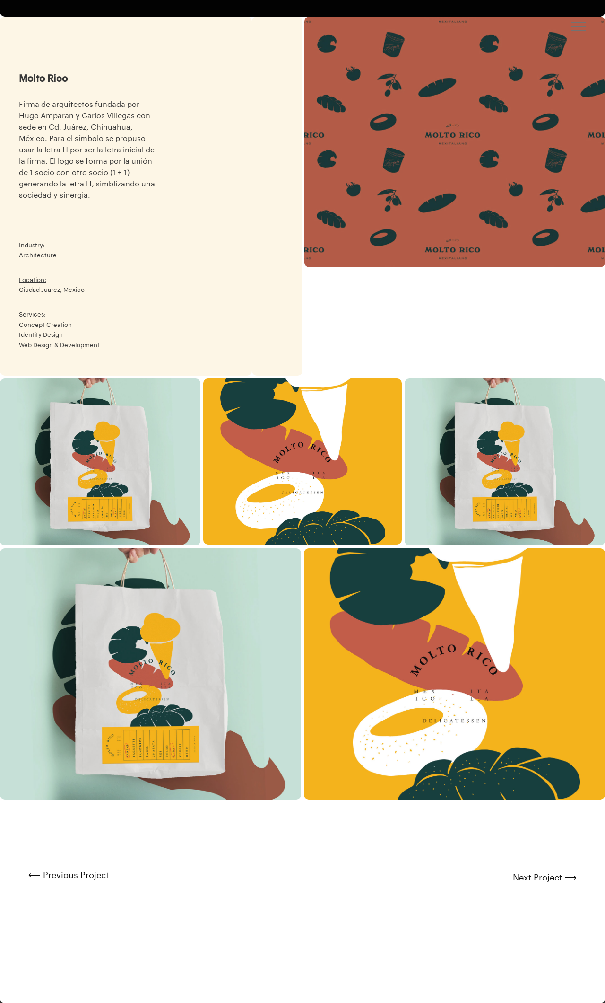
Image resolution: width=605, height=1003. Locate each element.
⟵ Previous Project (68, 875)
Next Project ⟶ (545, 877)
